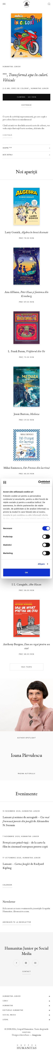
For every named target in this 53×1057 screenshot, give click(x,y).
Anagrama (36, 1035)
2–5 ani (6, 88)
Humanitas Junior (40, 88)
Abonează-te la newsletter (17, 922)
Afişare (41, 564)
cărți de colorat (20, 88)
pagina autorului (26, 773)
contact (26, 971)
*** (5, 74)
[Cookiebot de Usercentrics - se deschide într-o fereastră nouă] (38, 482)
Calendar (7, 885)
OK (26, 572)
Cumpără (26, 97)
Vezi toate (26, 667)
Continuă (7, 135)
